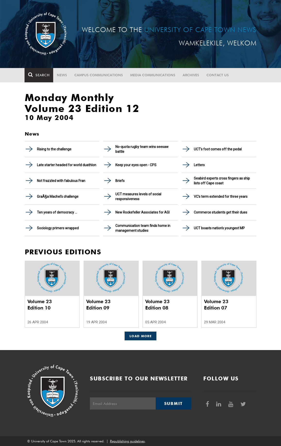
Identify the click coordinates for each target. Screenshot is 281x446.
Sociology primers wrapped (58, 228)
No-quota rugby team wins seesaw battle (142, 149)
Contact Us (218, 75)
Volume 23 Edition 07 (216, 305)
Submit (173, 403)
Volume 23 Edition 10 (39, 305)
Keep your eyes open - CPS (135, 165)
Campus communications (99, 75)
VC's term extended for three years (220, 196)
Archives (191, 75)
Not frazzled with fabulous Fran (61, 181)
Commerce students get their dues (220, 212)
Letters (199, 165)
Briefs (120, 181)
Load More (140, 336)
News (62, 75)
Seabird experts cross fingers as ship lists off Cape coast (222, 180)
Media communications (153, 75)
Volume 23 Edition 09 (98, 305)
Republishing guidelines (127, 441)
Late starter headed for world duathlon (66, 165)
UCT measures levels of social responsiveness (138, 196)
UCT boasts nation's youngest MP (219, 228)
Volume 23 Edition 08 (157, 305)
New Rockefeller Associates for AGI (142, 212)
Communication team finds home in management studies (142, 228)
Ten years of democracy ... (57, 212)
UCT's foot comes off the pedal (218, 149)
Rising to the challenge (54, 149)
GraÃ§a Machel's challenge (57, 196)
